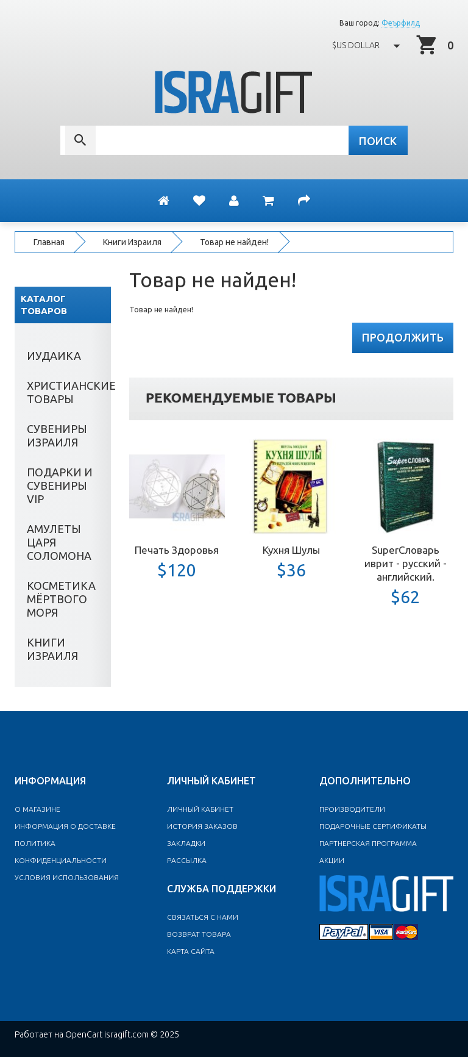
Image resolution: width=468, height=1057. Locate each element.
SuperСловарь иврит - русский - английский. (405, 563)
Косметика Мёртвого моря (61, 598)
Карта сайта (190, 951)
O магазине (37, 809)
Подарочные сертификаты (373, 826)
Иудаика (54, 355)
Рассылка (187, 860)
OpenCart (83, 1034)
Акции (331, 860)
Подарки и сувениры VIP (60, 485)
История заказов (202, 826)
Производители (352, 809)
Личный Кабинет (200, 809)
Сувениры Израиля (57, 435)
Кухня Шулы (291, 550)
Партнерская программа (368, 843)
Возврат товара (199, 934)
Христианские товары (69, 392)
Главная (49, 242)
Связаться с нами (202, 917)
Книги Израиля (132, 242)
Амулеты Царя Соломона (59, 542)
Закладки (186, 843)
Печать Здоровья (177, 550)
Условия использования (67, 877)
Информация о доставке (65, 826)
